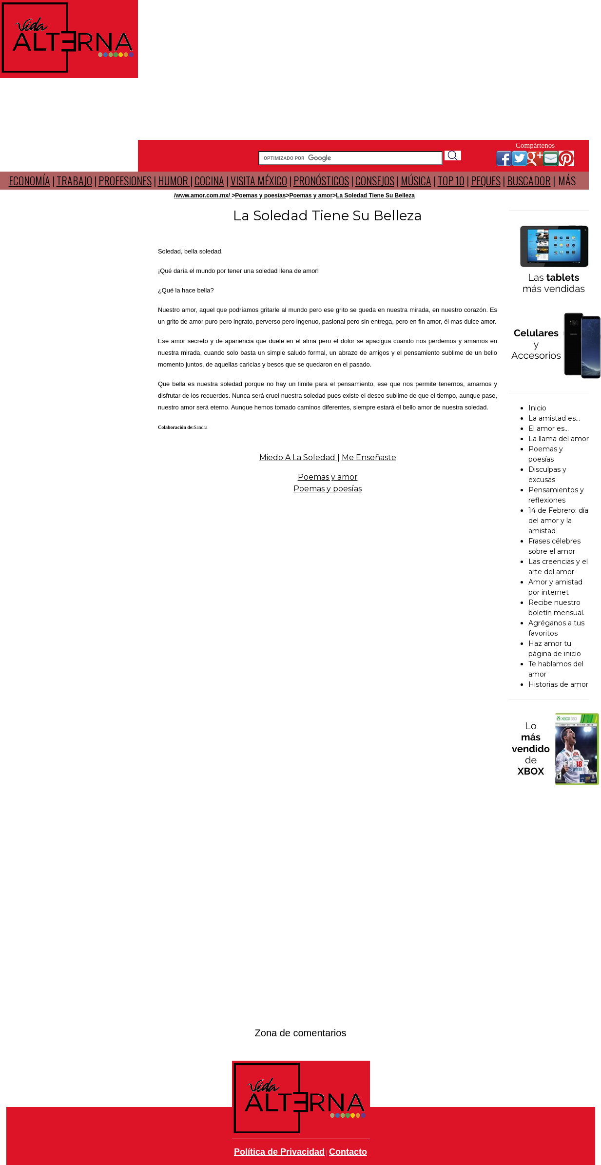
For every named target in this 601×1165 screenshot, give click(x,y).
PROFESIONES (125, 180)
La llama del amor (558, 438)
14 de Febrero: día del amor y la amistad (558, 520)
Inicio (537, 408)
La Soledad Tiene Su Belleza (375, 195)
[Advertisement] (364, 68)
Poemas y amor (310, 195)
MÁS (567, 180)
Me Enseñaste (369, 457)
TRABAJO (74, 180)
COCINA (209, 180)
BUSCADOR (529, 180)
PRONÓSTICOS (321, 180)
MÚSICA (416, 180)
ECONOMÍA (29, 180)
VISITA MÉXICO (259, 180)
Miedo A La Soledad (298, 457)
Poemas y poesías (260, 195)
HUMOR (174, 180)
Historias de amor (558, 684)
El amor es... (548, 428)
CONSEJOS (374, 180)
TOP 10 (451, 180)
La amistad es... (554, 418)
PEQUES (486, 180)
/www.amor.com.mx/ (203, 195)
